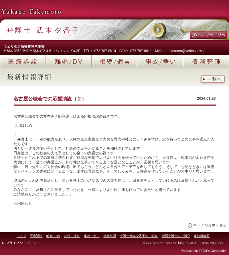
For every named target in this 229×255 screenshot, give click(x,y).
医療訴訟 (23, 61)
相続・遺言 (72, 236)
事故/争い (160, 61)
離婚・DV (53, 236)
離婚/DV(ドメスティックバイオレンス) (69, 61)
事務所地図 (202, 236)
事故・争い (92, 236)
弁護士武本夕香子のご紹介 (139, 236)
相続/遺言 (114, 61)
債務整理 (206, 61)
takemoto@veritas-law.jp (187, 51)
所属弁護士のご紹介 (176, 236)
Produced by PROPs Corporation (204, 250)
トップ (21, 236)
